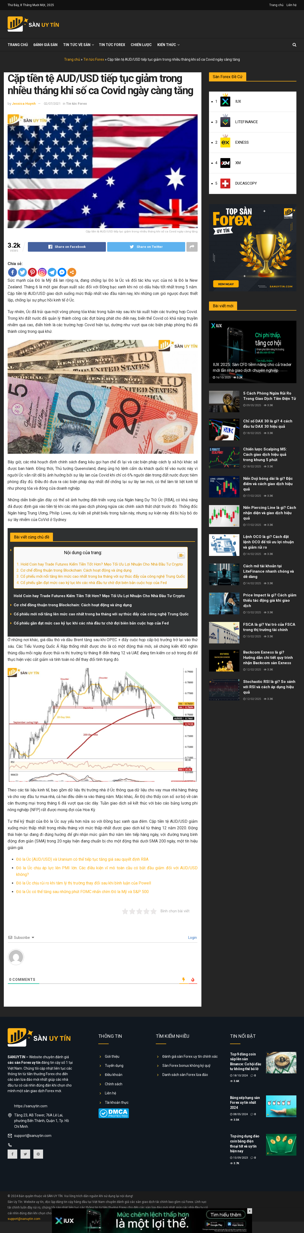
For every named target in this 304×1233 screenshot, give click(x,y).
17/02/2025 (252, 495)
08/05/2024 (239, 1114)
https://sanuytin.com (30, 1106)
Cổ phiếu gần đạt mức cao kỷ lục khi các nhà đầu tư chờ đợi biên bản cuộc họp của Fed (94, 582)
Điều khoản (113, 1075)
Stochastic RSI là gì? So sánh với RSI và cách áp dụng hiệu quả (269, 687)
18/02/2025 (252, 433)
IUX (238, 101)
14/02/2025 (252, 554)
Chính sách (113, 1084)
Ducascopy (246, 183)
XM (238, 163)
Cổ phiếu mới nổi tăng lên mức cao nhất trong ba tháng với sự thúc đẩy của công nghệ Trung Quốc (103, 576)
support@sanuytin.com (32, 1136)
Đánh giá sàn (45, 45)
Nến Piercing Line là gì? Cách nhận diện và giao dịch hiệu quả (269, 513)
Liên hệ (291, 5)
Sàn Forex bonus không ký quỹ (186, 1066)
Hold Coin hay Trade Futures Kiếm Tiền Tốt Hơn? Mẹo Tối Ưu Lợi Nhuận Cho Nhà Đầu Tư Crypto (102, 564)
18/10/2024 (239, 1075)
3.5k (234, 1119)
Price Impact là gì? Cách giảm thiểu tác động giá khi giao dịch (269, 600)
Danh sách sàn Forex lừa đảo (185, 1075)
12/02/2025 (252, 669)
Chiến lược (141, 45)
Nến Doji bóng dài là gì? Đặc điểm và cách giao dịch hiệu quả (268, 483)
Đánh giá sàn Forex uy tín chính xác (190, 1056)
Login (192, 938)
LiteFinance (246, 122)
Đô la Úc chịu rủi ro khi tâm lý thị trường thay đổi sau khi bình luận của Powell (83, 883)
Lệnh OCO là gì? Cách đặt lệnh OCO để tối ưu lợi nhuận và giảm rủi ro (268, 542)
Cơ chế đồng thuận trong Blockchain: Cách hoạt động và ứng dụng (76, 570)
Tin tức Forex (112, 45)
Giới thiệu (112, 1056)
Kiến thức (166, 45)
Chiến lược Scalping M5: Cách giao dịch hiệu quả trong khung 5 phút (265, 454)
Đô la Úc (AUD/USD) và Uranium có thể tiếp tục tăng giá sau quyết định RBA (82, 859)
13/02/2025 (252, 612)
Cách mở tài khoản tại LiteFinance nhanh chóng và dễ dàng (268, 571)
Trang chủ (276, 5)
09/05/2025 (252, 405)
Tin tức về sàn (76, 45)
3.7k (234, 1163)
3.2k (237, 377)
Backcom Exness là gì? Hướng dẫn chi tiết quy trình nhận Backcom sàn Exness (268, 657)
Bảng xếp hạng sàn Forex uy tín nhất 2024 (245, 1103)
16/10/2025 (222, 377)
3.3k (268, 405)
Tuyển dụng (114, 1066)
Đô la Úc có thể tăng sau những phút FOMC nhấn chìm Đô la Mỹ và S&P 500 (82, 891)
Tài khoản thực (116, 1102)
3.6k (234, 1081)
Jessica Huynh (24, 103)
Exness (242, 142)
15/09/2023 (239, 1157)
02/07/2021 (52, 103)
